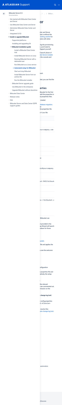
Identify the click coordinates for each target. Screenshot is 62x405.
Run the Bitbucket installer (23, 80)
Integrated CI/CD (15, 33)
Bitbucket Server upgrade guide (22, 83)
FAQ (11, 100)
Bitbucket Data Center (17, 93)
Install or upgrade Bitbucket (19, 37)
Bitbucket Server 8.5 (15, 13)
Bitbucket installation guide (21, 47)
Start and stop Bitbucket (22, 71)
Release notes (15, 97)
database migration (45, 104)
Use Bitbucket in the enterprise (22, 87)
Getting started (45, 37)
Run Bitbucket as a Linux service (25, 65)
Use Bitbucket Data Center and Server (22, 25)
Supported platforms (19, 40)
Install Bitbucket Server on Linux (25, 56)
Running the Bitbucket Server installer (40, 55)
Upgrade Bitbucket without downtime (24, 90)
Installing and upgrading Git (21, 43)
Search (55, 5)
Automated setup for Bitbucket (25, 68)
